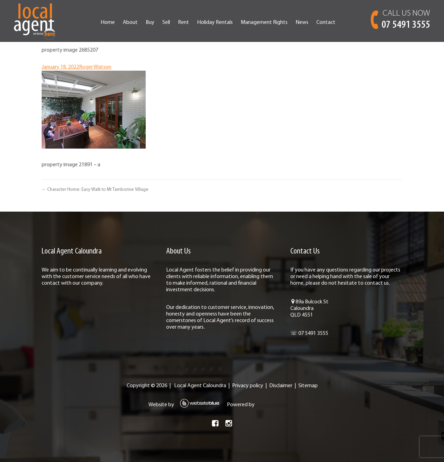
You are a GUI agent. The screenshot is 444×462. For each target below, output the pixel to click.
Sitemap (308, 386)
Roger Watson (95, 67)
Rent (183, 22)
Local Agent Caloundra (200, 386)
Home (108, 22)
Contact (325, 22)
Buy (150, 22)
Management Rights (264, 22)
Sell (166, 22)
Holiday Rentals (215, 22)
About (130, 22)
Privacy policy (247, 386)
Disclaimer (280, 386)
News (302, 22)
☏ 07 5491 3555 (309, 333)
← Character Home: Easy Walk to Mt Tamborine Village (95, 189)
